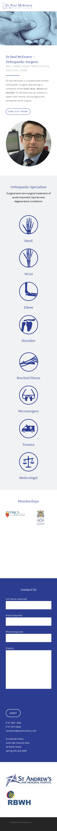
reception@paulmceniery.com (21, 730)
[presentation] (29, 700)
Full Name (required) (28, 603)
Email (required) (28, 620)
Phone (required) (28, 636)
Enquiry (28, 668)
